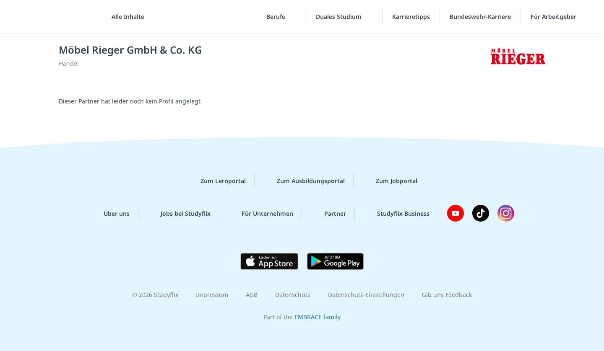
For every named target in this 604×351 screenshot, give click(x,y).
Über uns (110, 213)
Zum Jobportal (389, 181)
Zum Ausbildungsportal (304, 181)
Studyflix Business (397, 213)
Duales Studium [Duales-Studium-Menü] (339, 17)
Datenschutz (292, 295)
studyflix (56, 16)
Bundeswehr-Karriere (480, 17)
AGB (252, 295)
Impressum (212, 295)
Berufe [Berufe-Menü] (276, 17)
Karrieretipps (411, 17)
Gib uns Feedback (447, 295)
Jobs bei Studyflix (179, 213)
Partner (328, 213)
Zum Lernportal (216, 181)
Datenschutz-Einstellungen (366, 295)
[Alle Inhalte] (125, 17)
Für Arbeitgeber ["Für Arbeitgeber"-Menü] (554, 17)
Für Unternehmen (260, 213)
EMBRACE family (317, 317)
